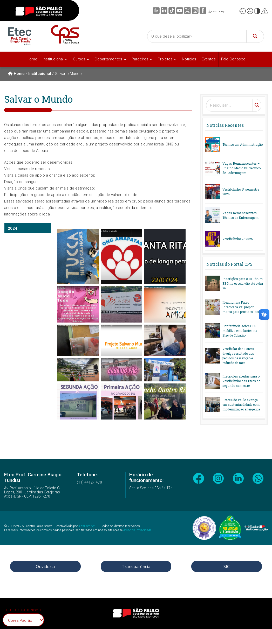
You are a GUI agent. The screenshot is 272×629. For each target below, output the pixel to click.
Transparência (136, 566)
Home (32, 59)
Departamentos (108, 59)
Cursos (79, 59)
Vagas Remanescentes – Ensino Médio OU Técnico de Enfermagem (241, 168)
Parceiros (140, 59)
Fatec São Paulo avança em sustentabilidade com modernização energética (241, 404)
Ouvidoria (45, 566)
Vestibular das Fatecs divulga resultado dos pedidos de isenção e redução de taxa (238, 356)
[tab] (27, 228)
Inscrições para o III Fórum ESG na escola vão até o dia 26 (242, 283)
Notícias (189, 59)
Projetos (165, 59)
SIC (226, 566)
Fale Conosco (233, 59)
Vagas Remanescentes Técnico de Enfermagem (240, 215)
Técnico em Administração (242, 144)
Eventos (209, 59)
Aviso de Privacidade (137, 530)
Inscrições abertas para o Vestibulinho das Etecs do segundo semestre (241, 381)
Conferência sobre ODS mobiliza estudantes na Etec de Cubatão (239, 330)
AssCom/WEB (88, 526)
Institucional (53, 59)
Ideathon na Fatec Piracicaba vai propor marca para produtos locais (242, 307)
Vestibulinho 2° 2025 (237, 239)
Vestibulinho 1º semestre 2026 (240, 191)
